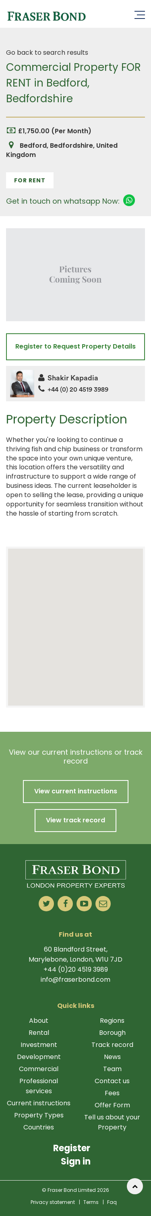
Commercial (38, 1069)
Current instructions (38, 1103)
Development (39, 1056)
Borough (112, 1032)
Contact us (112, 1081)
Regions (112, 1020)
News (112, 1056)
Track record (112, 1044)
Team (112, 1069)
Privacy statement (53, 1202)
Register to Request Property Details (75, 346)
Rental (39, 1032)
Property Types (39, 1115)
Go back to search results (47, 52)
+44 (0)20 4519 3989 (75, 969)
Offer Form (112, 1105)
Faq (112, 1202)
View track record (75, 820)
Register (71, 1148)
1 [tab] (75, 221)
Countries (38, 1127)
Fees (112, 1093)
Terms (91, 1202)
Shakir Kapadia (68, 378)
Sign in (76, 1161)
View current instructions (75, 791)
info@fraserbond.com (75, 979)
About (38, 1020)
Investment (39, 1044)
